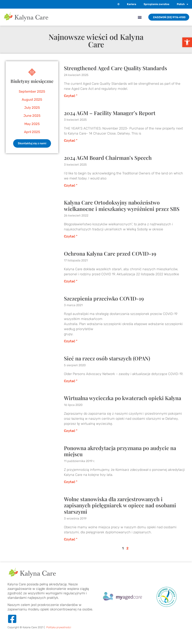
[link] (187, 42)
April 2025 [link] (32, 132)
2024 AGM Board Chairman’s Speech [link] (108, 157)
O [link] (118, 4)
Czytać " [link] (70, 96)
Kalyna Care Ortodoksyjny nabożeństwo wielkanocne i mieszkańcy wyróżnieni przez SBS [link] (121, 205)
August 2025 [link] (32, 99)
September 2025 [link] (32, 91)
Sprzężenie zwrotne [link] (156, 4)
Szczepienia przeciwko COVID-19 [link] (104, 298)
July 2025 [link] (32, 108)
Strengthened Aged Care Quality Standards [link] (115, 68)
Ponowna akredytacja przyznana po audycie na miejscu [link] (120, 451)
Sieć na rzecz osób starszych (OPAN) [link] (107, 358)
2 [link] (127, 548)
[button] (139, 17)
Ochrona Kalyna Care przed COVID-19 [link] (110, 253)
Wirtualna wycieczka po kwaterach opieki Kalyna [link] (122, 397)
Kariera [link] (131, 4)
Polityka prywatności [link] (58, 627)
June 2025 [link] (31, 116)
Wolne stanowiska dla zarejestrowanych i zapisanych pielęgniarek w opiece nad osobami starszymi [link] (120, 505)
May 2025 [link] (32, 124)
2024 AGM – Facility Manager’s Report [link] (109, 112)
